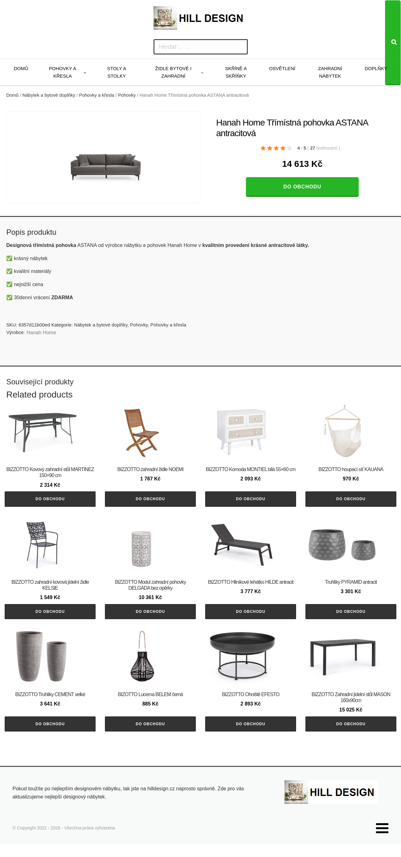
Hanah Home (41, 332)
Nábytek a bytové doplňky (49, 95)
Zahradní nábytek (330, 72)
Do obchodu (302, 186)
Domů (21, 68)
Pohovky (127, 95)
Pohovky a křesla (62, 72)
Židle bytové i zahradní (173, 72)
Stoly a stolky (116, 72)
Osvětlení (282, 68)
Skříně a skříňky (236, 72)
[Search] (393, 42)
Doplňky (376, 68)
